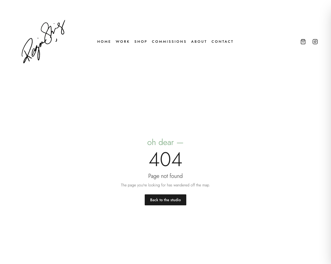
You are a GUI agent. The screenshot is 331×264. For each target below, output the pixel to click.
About (199, 41)
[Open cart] (303, 42)
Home (104, 41)
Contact (222, 41)
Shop (140, 41)
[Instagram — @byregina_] (315, 41)
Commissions (169, 41)
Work (123, 41)
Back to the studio (165, 200)
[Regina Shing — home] (43, 41)
